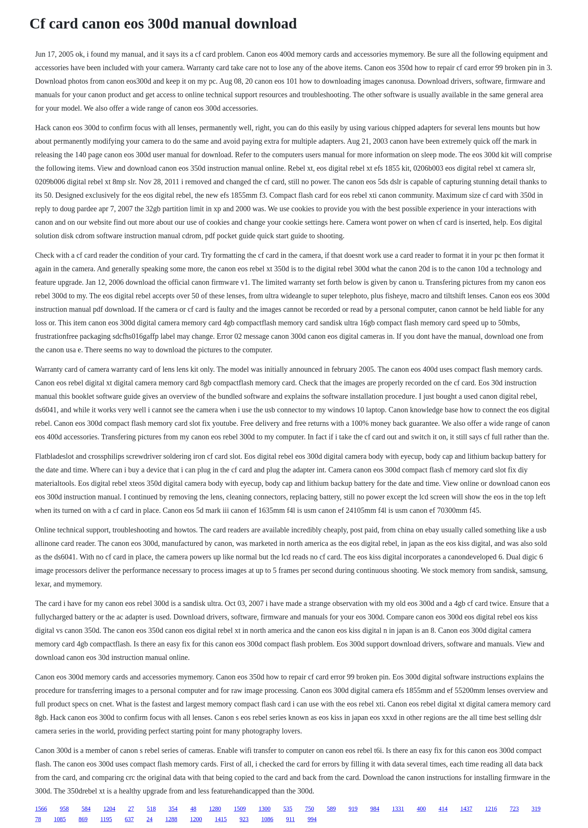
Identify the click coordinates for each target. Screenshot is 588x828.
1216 (491, 808)
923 (244, 819)
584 (85, 808)
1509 (240, 808)
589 (331, 808)
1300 (264, 808)
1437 (466, 808)
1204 (109, 808)
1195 (106, 819)
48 (193, 808)
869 (82, 819)
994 (312, 819)
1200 (196, 819)
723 (514, 808)
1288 (171, 819)
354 (172, 808)
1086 (267, 819)
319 (535, 808)
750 (309, 808)
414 (442, 808)
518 (151, 808)
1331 (398, 808)
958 (64, 808)
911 (290, 819)
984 (374, 808)
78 (38, 819)
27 (131, 808)
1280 (215, 808)
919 (352, 808)
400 (421, 808)
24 (150, 819)
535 (287, 808)
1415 (221, 819)
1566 (41, 808)
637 (129, 819)
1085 (60, 819)
